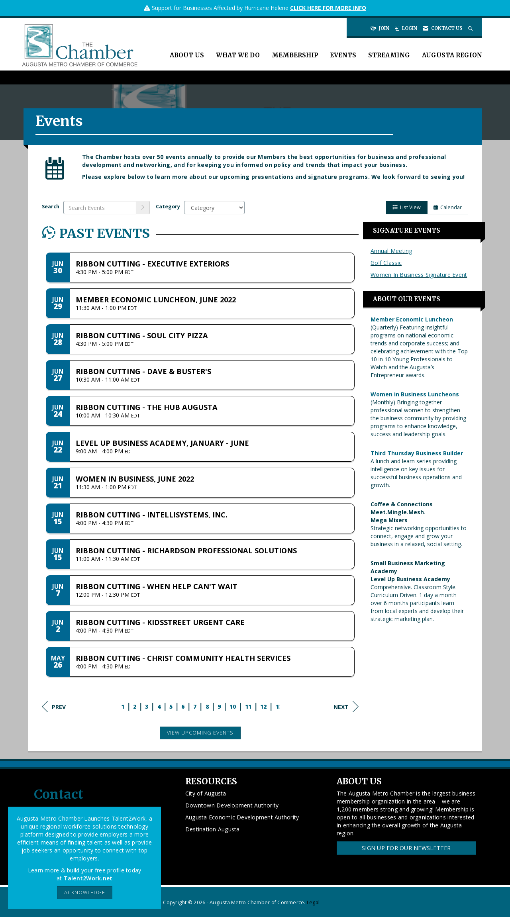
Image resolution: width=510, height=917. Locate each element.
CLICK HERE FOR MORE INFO (328, 8)
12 (263, 706)
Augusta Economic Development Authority (242, 817)
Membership (295, 55)
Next (346, 706)
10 (233, 706)
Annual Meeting (391, 251)
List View (406, 207)
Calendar (448, 207)
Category (168, 206)
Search (50, 206)
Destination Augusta (212, 829)
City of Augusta (205, 793)
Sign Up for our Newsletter (406, 848)
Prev (54, 706)
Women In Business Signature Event (419, 274)
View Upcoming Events (200, 732)
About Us (187, 55)
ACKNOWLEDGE (84, 892)
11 (248, 706)
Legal (313, 902)
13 (279, 706)
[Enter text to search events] (99, 207)
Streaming (389, 55)
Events (343, 55)
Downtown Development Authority (232, 805)
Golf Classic (386, 262)
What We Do (238, 55)
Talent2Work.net (88, 878)
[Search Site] (471, 28)
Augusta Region (452, 55)
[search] (143, 207)
